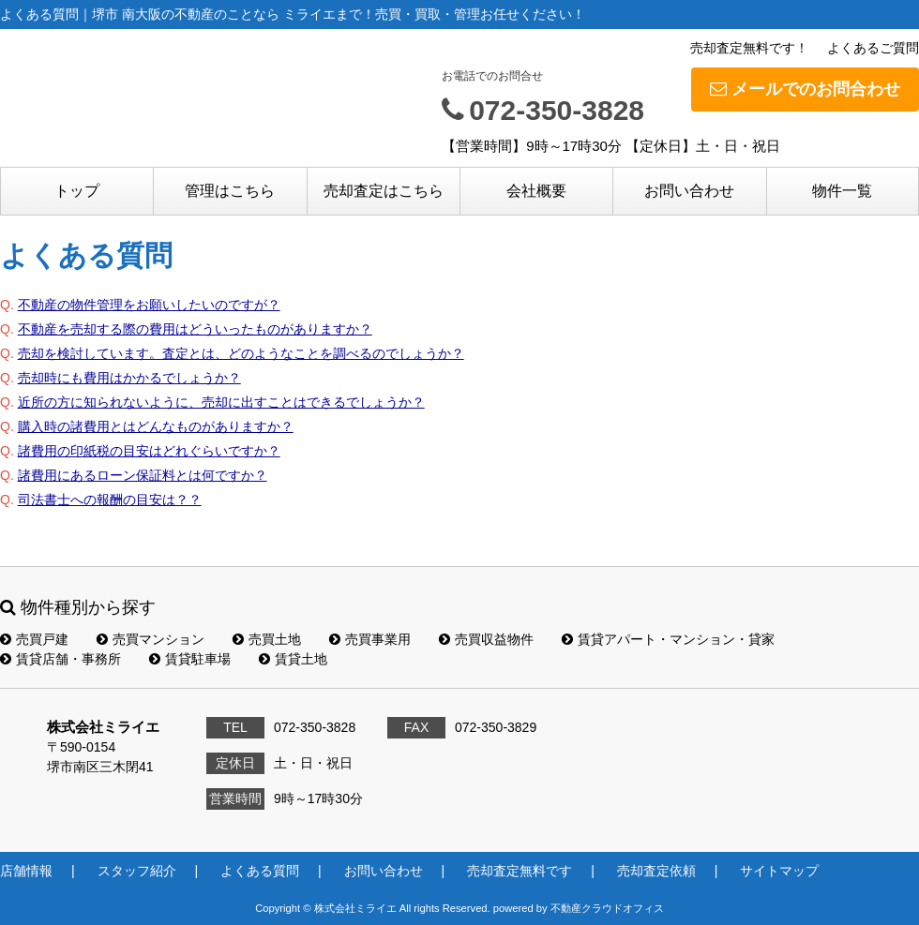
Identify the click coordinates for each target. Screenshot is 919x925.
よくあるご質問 (873, 47)
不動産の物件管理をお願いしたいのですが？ (149, 304)
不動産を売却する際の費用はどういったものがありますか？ (195, 328)
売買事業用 (370, 639)
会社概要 (536, 191)
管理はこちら (230, 191)
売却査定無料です (519, 870)
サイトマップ (779, 870)
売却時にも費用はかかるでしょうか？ (129, 377)
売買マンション (150, 639)
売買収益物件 (486, 639)
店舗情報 (26, 870)
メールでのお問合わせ (805, 89)
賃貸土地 (293, 658)
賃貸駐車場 (190, 658)
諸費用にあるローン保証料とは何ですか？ (142, 475)
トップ (76, 191)
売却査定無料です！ (749, 47)
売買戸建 (34, 639)
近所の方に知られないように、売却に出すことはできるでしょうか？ (221, 402)
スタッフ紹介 (137, 870)
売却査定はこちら (384, 191)
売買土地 (267, 639)
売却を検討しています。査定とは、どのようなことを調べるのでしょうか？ (241, 353)
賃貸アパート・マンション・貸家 (668, 639)
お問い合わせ (689, 191)
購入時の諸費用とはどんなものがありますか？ (156, 426)
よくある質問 (259, 870)
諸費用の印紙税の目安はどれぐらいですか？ (149, 450)
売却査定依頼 (656, 870)
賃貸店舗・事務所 (60, 658)
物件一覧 (842, 191)
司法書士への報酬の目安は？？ (110, 499)
